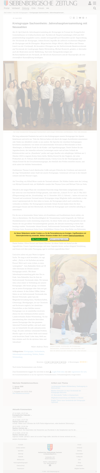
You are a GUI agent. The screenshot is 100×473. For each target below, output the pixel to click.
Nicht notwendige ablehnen (59, 239)
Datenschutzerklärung (76, 235)
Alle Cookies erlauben (39, 239)
